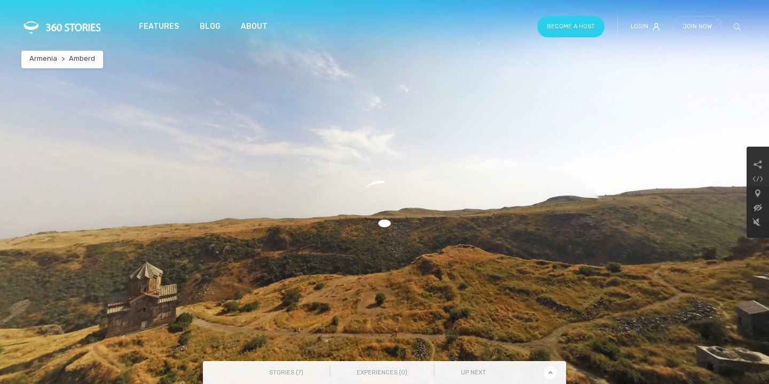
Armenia (43, 58)
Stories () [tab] (286, 372)
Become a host (571, 26)
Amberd (82, 58)
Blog (210, 26)
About (254, 26)
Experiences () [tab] (382, 372)
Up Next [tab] (473, 372)
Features (159, 26)
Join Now (697, 26)
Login (645, 26)
